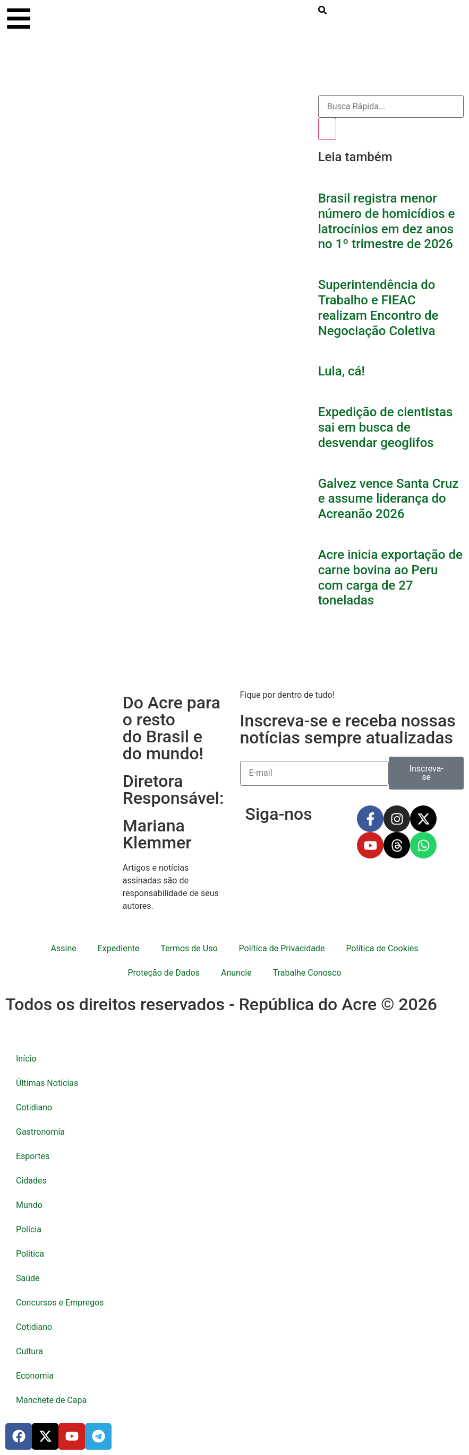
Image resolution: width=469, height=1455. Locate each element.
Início (26, 1059)
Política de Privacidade (282, 948)
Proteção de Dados (163, 973)
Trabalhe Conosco (307, 973)
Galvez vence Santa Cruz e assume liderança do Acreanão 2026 (388, 499)
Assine (63, 948)
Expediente (118, 948)
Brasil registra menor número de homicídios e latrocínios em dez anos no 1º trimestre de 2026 (386, 221)
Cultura (29, 1351)
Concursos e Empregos (60, 1303)
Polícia (28, 1229)
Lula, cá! (341, 371)
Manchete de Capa (51, 1400)
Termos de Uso (188, 948)
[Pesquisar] (327, 129)
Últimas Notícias (47, 1083)
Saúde (28, 1278)
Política (30, 1254)
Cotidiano (34, 1107)
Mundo (29, 1205)
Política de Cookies (382, 948)
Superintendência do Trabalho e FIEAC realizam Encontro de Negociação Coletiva (378, 307)
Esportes (32, 1156)
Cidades (31, 1181)
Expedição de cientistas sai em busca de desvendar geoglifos (385, 427)
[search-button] (322, 10)
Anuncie (236, 973)
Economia (35, 1376)
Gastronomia (40, 1132)
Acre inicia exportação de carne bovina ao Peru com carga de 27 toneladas (390, 577)
